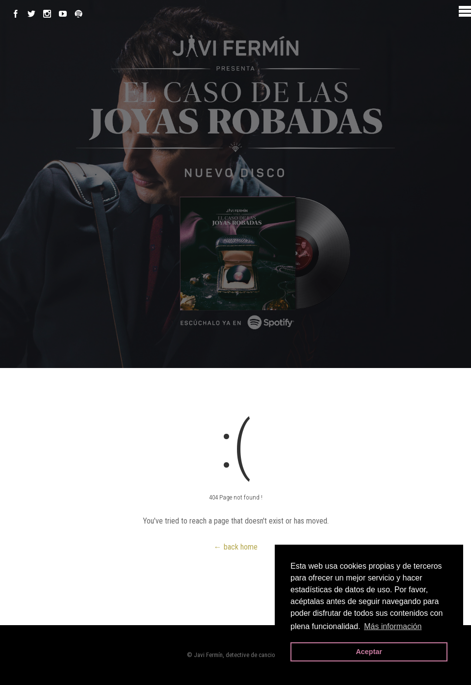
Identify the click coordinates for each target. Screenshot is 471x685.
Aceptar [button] (369, 652)
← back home (236, 547)
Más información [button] (392, 626)
